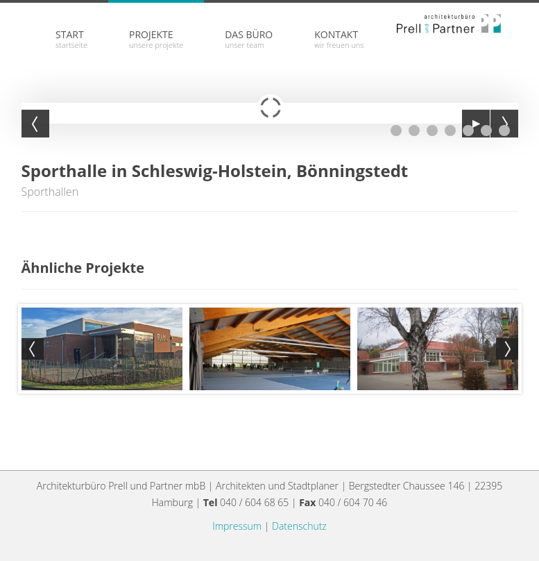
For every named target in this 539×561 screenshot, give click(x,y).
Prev (33, 349)
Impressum (237, 526)
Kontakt (338, 39)
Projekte (156, 39)
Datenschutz (299, 526)
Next (507, 349)
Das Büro (249, 39)
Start (71, 39)
